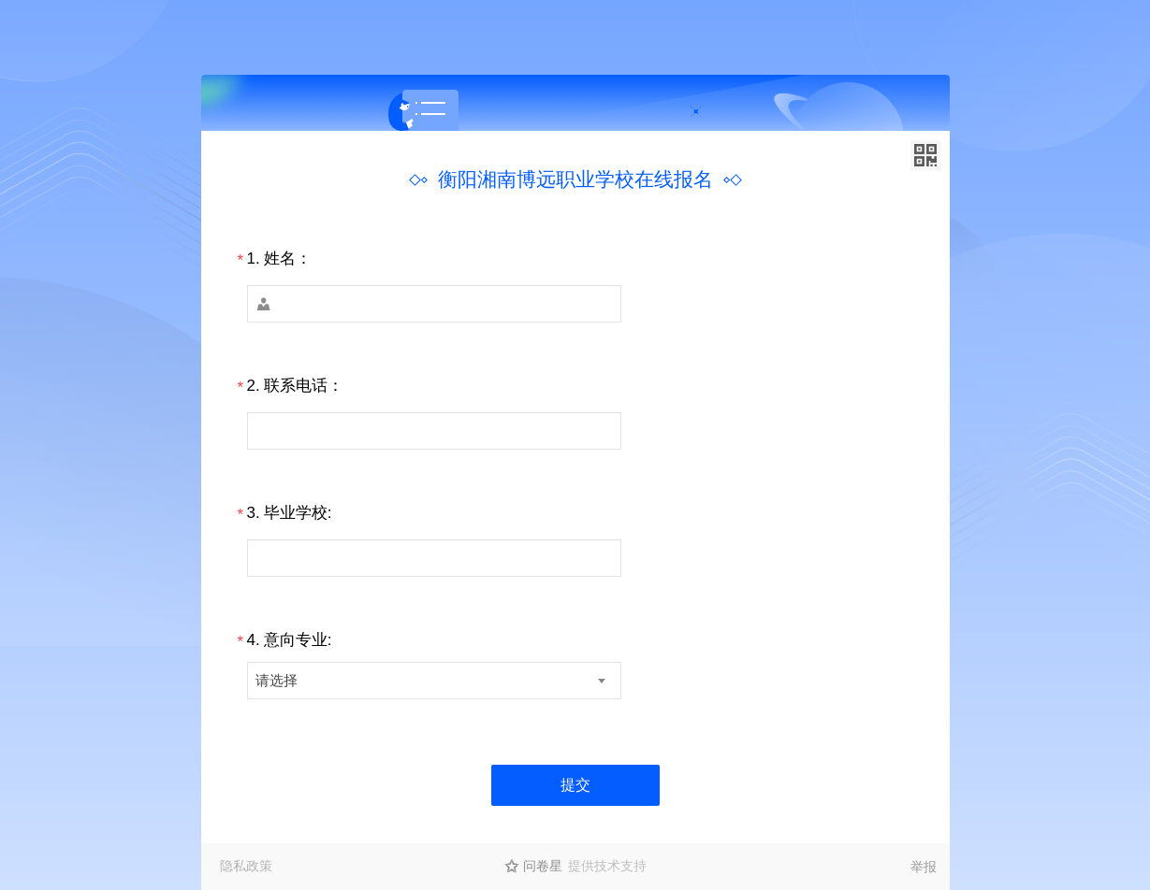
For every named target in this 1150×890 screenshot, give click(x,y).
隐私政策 (246, 865)
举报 (923, 866)
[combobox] (434, 680)
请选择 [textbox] (276, 680)
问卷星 (542, 865)
